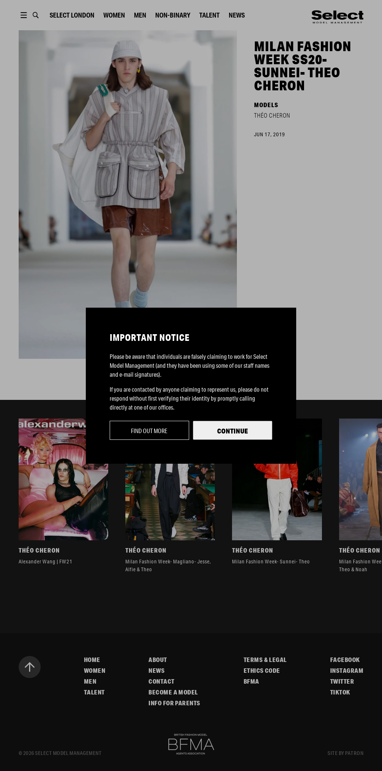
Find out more (149, 431)
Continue (232, 430)
